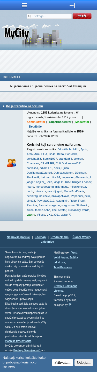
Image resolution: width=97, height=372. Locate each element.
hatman (45, 177)
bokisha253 (34, 158)
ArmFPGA (40, 154)
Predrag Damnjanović (26, 350)
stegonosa (68, 205)
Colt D (60, 163)
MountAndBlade (74, 191)
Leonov (86, 182)
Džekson (80, 172)
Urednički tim (59, 236)
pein (87, 196)
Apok (83, 149)
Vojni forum (61, 257)
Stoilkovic (82, 205)
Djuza (65, 168)
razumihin (62, 200)
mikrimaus (61, 186)
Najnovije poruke (18, 236)
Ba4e (52, 154)
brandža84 (65, 158)
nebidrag (32, 196)
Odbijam (84, 362)
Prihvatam (63, 362)
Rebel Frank (77, 200)
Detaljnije (35, 126)
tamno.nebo (42, 210)
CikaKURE (47, 163)
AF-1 (76, 149)
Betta (60, 154)
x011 (57, 214)
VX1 (49, 214)
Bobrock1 (71, 154)
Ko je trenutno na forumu (24, 106)
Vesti (74, 252)
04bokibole (64, 149)
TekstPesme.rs (63, 267)
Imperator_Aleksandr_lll (77, 177)
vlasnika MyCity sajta (18, 341)
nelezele (44, 196)
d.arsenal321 (73, 163)
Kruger (76, 182)
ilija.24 (56, 177)
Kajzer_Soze (44, 182)
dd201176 (46, 168)
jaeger (30, 182)
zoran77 (66, 214)
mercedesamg (45, 186)
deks (57, 168)
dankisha (32, 168)
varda (85, 210)
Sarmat (43, 205)
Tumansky (74, 210)
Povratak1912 (45, 200)
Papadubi (77, 196)
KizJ (68, 182)
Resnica (32, 205)
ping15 (31, 200)
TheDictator (59, 210)
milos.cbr (40, 191)
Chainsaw (33, 163)
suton (30, 210)
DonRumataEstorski (39, 172)
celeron (78, 158)
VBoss (41, 214)
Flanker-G (33, 177)
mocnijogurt (55, 191)
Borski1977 (50, 158)
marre (30, 186)
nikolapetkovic (60, 196)
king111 (59, 182)
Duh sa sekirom (63, 172)
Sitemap (40, 236)
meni (24, 5)
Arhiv (30, 154)
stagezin (54, 205)
